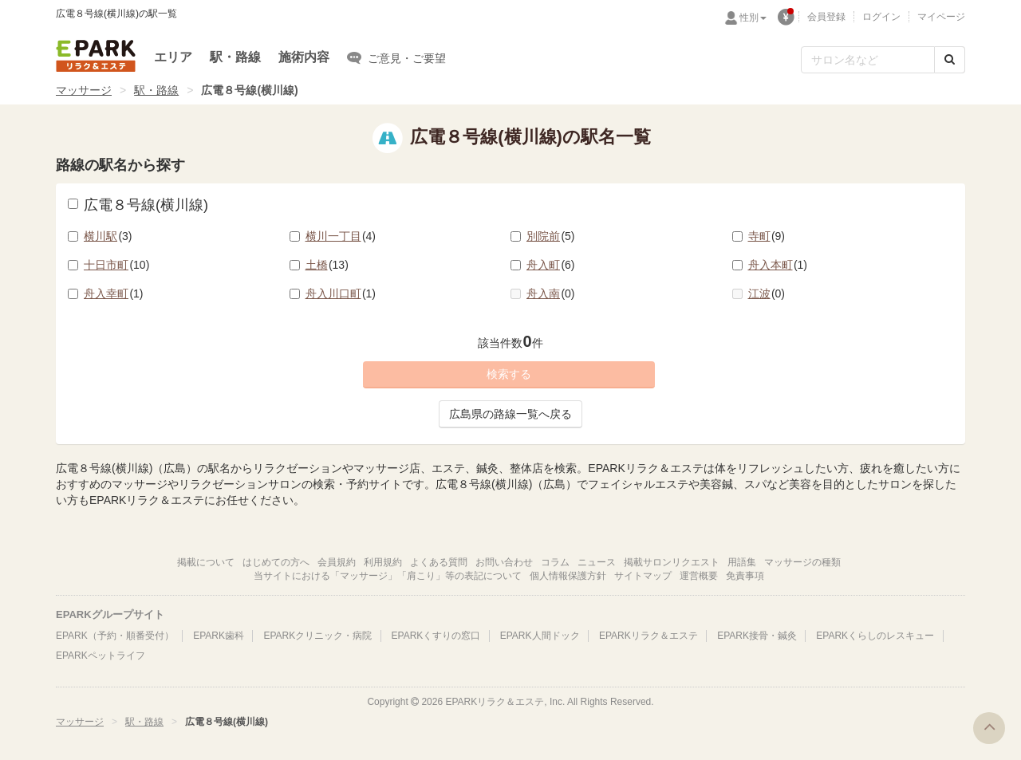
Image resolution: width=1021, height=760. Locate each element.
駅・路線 (235, 57)
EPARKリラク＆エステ (96, 56)
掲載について (206, 562)
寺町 (767, 236)
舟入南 (550, 293)
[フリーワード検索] (868, 59)
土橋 (327, 264)
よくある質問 (438, 562)
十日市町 (116, 264)
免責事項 (745, 575)
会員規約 (336, 562)
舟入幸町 (114, 293)
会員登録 (826, 16)
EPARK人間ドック (540, 635)
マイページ (941, 16)
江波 (767, 293)
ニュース (597, 562)
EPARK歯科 (218, 635)
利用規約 (383, 562)
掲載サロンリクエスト (671, 562)
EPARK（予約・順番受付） (115, 635)
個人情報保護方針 (568, 575)
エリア (173, 57)
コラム (555, 562)
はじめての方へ (275, 562)
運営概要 (699, 575)
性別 (753, 17)
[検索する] (949, 60)
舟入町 (550, 264)
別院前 (550, 236)
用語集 (741, 562)
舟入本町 (778, 264)
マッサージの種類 (802, 562)
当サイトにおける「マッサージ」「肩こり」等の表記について (388, 575)
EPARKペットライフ (100, 655)
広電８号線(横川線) (138, 205)
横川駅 (108, 236)
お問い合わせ (504, 562)
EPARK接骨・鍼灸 (757, 635)
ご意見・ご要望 (396, 57)
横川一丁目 (341, 236)
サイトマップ (643, 575)
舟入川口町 (341, 293)
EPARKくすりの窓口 (436, 635)
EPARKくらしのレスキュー (875, 635)
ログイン (881, 16)
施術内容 (303, 57)
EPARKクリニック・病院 (317, 635)
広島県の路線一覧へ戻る (510, 414)
